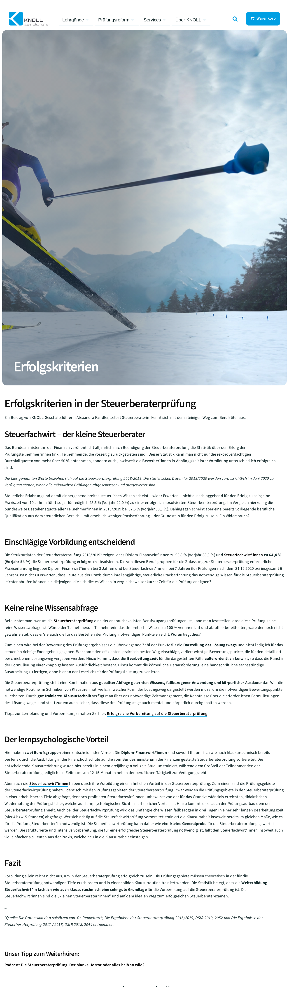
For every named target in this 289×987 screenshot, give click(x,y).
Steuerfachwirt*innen (243, 555)
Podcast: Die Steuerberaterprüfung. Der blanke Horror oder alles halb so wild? (74, 965)
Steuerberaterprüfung (74, 621)
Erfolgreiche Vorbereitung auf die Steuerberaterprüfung (157, 713)
